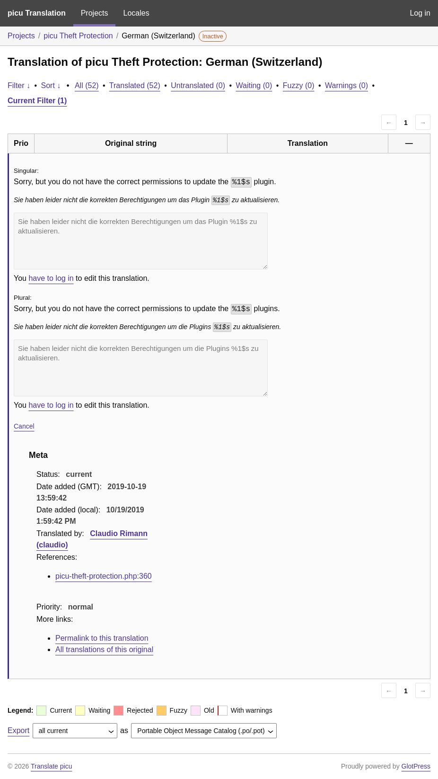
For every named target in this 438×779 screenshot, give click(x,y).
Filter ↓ (19, 85)
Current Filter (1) (37, 101)
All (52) (87, 85)
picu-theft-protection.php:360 (103, 576)
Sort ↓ (51, 85)
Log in (420, 13)
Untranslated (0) (198, 85)
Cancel (24, 426)
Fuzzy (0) (299, 85)
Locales (136, 13)
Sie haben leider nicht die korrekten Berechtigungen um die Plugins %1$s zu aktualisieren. (141, 368)
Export (18, 730)
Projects (94, 13)
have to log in (50, 278)
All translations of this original (104, 649)
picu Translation (37, 13)
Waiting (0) (254, 85)
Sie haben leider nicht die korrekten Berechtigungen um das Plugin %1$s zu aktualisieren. (141, 241)
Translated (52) (134, 85)
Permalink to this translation (102, 638)
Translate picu (51, 766)
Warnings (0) (346, 85)
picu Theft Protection (78, 36)
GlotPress (416, 766)
